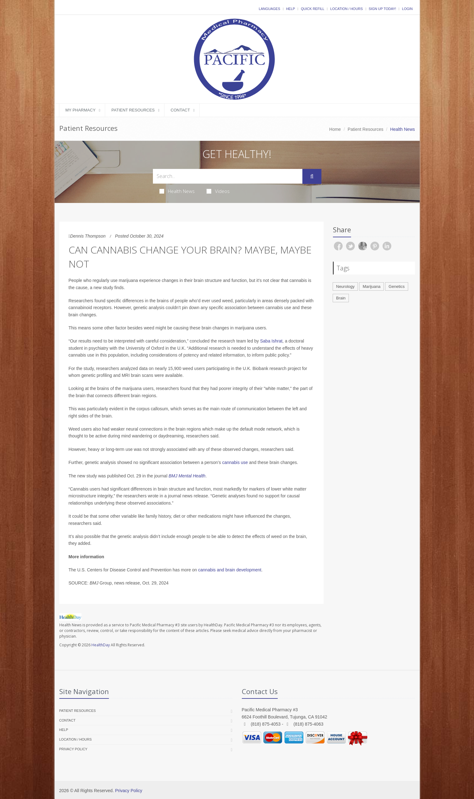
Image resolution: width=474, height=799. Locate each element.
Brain (340, 298)
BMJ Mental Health (187, 475)
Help (290, 9)
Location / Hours (346, 9)
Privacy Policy (73, 749)
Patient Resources (133, 110)
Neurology (345, 286)
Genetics (396, 286)
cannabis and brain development (229, 569)
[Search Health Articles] (228, 176)
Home (335, 129)
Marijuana (371, 286)
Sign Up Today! (382, 9)
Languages (269, 9)
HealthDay (100, 645)
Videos (218, 191)
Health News (177, 191)
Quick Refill (312, 9)
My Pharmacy (81, 110)
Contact (180, 110)
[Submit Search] (311, 176)
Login (407, 9)
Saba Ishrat (271, 340)
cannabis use (235, 462)
